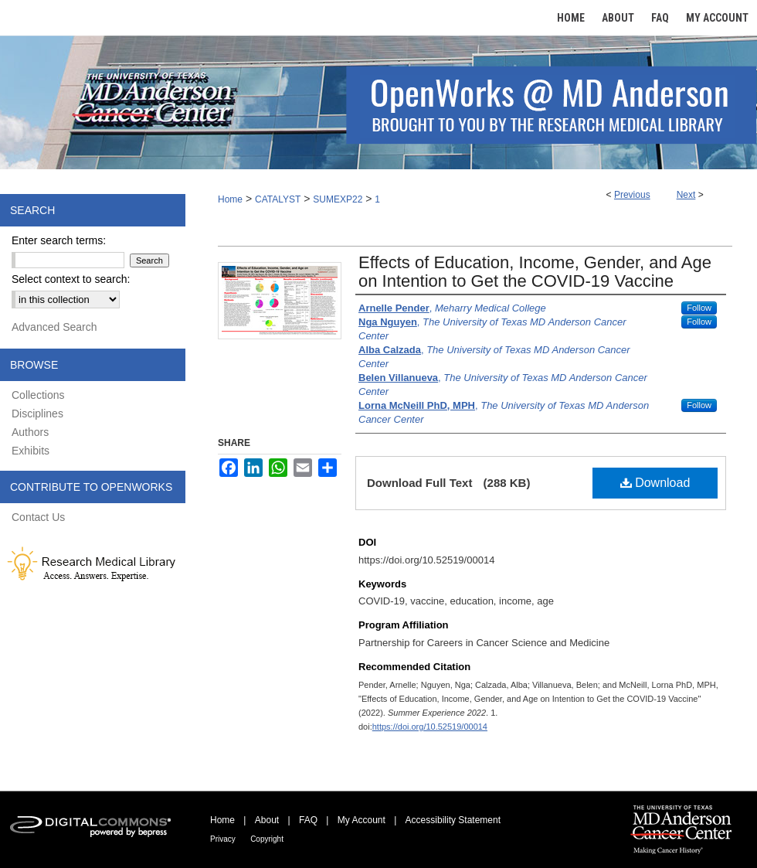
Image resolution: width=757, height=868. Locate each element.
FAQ (308, 820)
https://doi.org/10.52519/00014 (429, 726)
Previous (632, 194)
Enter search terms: (59, 240)
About (267, 820)
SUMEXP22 (337, 199)
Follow (699, 307)
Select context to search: (71, 279)
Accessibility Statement (453, 820)
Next (686, 194)
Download (655, 482)
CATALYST (277, 199)
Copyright (266, 839)
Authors (30, 432)
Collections (38, 395)
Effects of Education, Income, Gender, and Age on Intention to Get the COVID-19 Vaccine (534, 272)
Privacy (223, 839)
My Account (361, 820)
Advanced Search (54, 327)
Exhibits (30, 450)
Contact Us (38, 517)
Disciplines (37, 413)
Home (230, 199)
